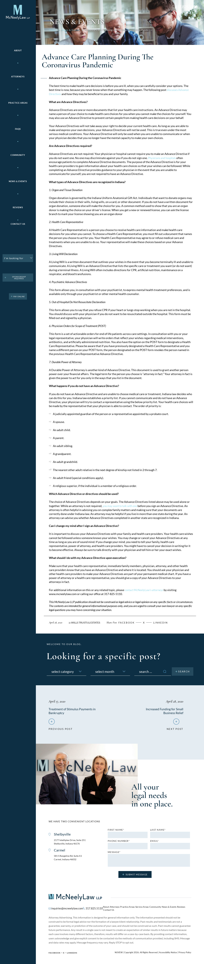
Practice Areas (126, 908)
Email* (154, 842)
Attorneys (18, 77)
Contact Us (18, 224)
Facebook (54, 951)
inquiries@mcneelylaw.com (66, 908)
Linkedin (166, 622)
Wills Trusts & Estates (87, 622)
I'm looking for (13, 258)
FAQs (18, 129)
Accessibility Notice (168, 951)
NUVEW (119, 951)
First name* (116, 831)
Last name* (158, 831)
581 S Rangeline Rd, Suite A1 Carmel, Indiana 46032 (69, 859)
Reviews (18, 207)
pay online (19, 296)
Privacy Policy (184, 951)
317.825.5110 (186, 7)
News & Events (18, 181)
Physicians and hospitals (163, 158)
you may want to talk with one (121, 506)
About (18, 51)
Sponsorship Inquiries (19, 278)
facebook (130, 622)
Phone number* (119, 842)
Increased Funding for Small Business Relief (164, 711)
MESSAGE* (114, 853)
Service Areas (140, 908)
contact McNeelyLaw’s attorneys (145, 590)
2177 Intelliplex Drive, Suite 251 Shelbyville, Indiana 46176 (71, 843)
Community (18, 155)
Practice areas (18, 103)
